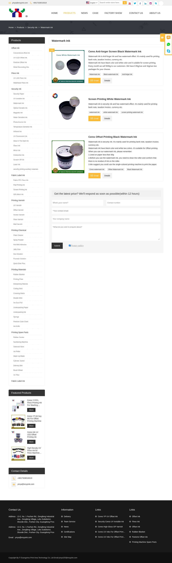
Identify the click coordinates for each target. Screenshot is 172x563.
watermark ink (94, 112)
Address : (13, 516)
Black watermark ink (111, 74)
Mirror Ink (16, 150)
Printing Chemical (18, 230)
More (31, 410)
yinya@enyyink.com (20, 3)
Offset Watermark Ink (115, 169)
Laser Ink (16, 164)
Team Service (69, 521)
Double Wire (17, 298)
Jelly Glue (17, 249)
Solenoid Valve (18, 347)
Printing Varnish (18, 200)
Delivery (67, 516)
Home (54, 13)
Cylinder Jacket (18, 361)
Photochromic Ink (19, 122)
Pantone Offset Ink (20, 62)
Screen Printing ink (20, 190)
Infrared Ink (17, 131)
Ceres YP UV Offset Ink (108, 516)
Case (95, 13)
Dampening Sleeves (20, 284)
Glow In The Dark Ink (21, 141)
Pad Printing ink (19, 185)
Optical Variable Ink (20, 108)
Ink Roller (16, 351)
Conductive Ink (18, 155)
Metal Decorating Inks (21, 67)
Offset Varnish (18, 210)
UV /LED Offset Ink (20, 58)
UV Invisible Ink (19, 99)
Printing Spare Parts (19, 332)
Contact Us (136, 13)
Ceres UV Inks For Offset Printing (112, 532)
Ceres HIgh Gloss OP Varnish (110, 527)
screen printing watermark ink (132, 112)
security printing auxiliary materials (25, 169)
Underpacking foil (19, 312)
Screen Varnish (18, 215)
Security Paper (18, 94)
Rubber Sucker (18, 337)
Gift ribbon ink (18, 194)
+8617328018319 (40, 3)
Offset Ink (15, 48)
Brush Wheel (18, 370)
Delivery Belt (17, 366)
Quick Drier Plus (19, 263)
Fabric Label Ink (18, 175)
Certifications (69, 532)
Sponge (16, 317)
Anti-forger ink (127, 74)
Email (94, 80)
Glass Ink (16, 146)
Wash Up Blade (19, 356)
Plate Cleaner (18, 235)
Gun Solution (18, 254)
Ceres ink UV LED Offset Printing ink (32, 434)
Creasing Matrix (19, 293)
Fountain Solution (19, 259)
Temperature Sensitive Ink (22, 127)
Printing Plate (18, 279)
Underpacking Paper (20, 307)
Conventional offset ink (21, 53)
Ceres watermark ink (96, 169)
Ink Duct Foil (17, 303)
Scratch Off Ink (18, 160)
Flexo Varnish (18, 219)
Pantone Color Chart (20, 322)
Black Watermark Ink (134, 169)
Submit (57, 246)
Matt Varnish (17, 224)
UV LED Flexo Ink (19, 78)
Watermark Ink (18, 103)
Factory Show (113, 13)
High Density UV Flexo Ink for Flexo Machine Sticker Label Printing (34, 450)
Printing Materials (18, 269)
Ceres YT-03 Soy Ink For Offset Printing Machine (34, 418)
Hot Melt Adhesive (19, 245)
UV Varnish (17, 205)
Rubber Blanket (19, 274)
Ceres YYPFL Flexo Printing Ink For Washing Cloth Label (34, 402)
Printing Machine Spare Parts (144, 542)
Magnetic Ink (18, 113)
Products (69, 13)
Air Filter (16, 375)
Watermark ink (94, 74)
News (84, 13)
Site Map (67, 537)
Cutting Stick (17, 289)
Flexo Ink (15, 73)
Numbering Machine (20, 342)
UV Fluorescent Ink (20, 136)
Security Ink (32, 27)
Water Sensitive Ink (20, 117)
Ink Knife (16, 326)
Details (107, 80)
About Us (154, 13)
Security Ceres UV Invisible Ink (111, 521)
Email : (11, 537)
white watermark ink (110, 112)
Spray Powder (18, 240)
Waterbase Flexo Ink (20, 83)
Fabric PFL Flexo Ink (20, 180)
